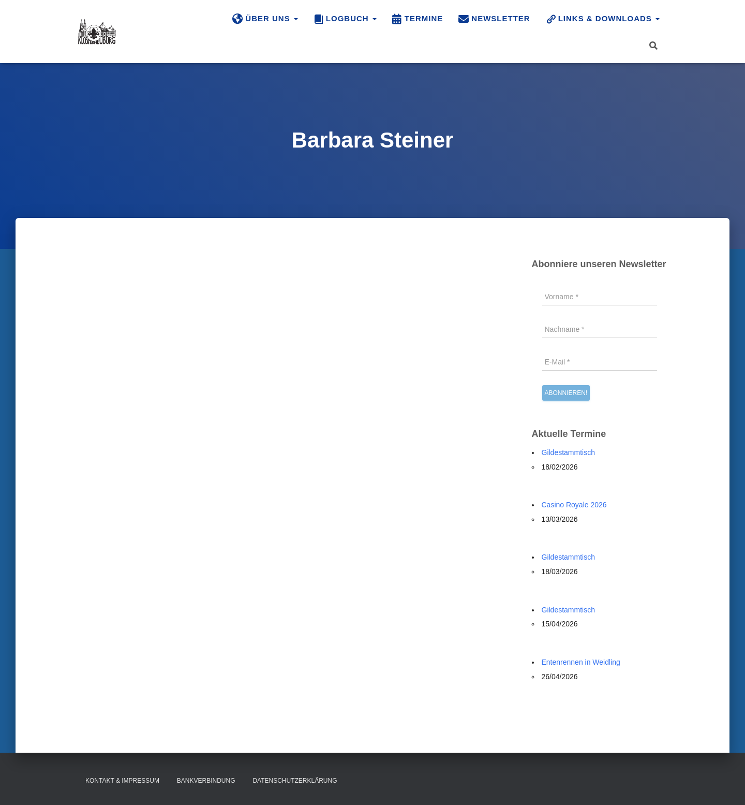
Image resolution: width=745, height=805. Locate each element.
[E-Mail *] (600, 362)
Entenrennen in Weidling (581, 662)
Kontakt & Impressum (122, 780)
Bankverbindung (206, 780)
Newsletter (494, 19)
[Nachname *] (600, 329)
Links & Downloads (603, 19)
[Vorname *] (600, 296)
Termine (417, 19)
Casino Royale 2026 (574, 505)
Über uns (265, 19)
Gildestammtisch (568, 452)
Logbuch (345, 19)
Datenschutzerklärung (294, 780)
